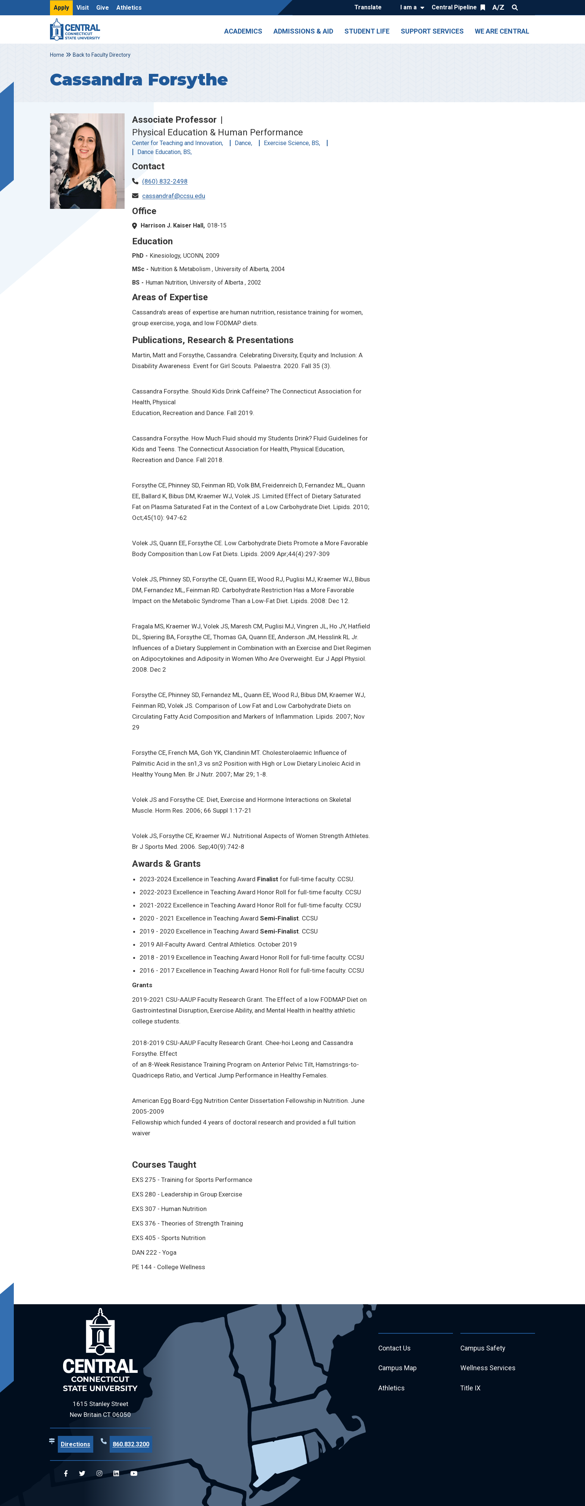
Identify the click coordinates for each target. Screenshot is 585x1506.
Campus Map (397, 1368)
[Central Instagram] (99, 1473)
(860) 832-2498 (165, 181)
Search (515, 7)
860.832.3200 (131, 1444)
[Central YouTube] (133, 1473)
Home (57, 55)
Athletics (129, 7)
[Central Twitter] (82, 1473)
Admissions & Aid (303, 31)
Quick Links (528, 7)
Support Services (432, 31)
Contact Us (394, 1348)
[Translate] (370, 7)
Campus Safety (483, 1348)
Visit (82, 7)
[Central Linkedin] (116, 1473)
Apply (61, 7)
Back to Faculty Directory (102, 55)
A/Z (498, 7)
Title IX (470, 1389)
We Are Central (502, 31)
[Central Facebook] (66, 1473)
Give (102, 7)
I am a (408, 7)
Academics (243, 31)
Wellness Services (488, 1368)
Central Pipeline (454, 7)
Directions (75, 1444)
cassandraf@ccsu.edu (173, 196)
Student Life (367, 31)
